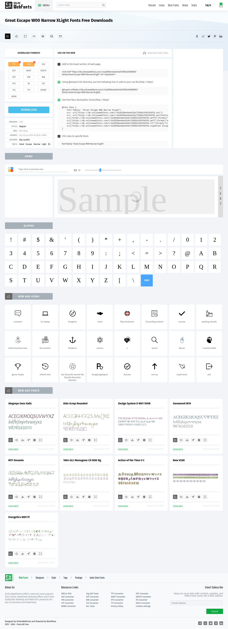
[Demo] (25, 36)
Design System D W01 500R (134, 403)
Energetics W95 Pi (19, 517)
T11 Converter (117, 603)
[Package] (43, 36)
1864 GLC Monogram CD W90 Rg (82, 460)
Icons (162, 5)
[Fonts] (60, 36)
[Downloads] (22, 440)
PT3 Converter (117, 600)
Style (54, 578)
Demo (185, 5)
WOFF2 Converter (143, 597)
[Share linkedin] (221, 36)
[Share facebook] (197, 36)
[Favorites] (16, 36)
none (14, 96)
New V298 (179, 460)
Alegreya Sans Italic (20, 403)
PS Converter (141, 600)
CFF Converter (67, 603)
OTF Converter (142, 593)
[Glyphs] (34, 36)
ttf (13, 64)
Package (78, 578)
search (103, 5)
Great (21, 144)
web (29, 64)
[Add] (7, 36)
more (146, 280)
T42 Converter (92, 603)
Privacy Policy (117, 606)
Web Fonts (23, 578)
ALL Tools (90, 606)
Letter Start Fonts (97, 578)
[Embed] (34, 440)
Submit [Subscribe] (214, 611)
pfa (28, 77)
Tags (65, 578)
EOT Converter (92, 597)
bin (43, 77)
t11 (28, 90)
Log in (208, 5)
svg (43, 64)
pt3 (14, 83)
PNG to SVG (66, 593)
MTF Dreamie (16, 460)
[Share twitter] (209, 36)
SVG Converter (67, 597)
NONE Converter (68, 606)
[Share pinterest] (215, 36)
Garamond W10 (182, 403)
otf (14, 77)
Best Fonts (173, 5)
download (29, 109)
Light (44, 144)
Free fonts (20, 5)
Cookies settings (143, 606)
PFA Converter (67, 600)
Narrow (37, 144)
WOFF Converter (118, 597)
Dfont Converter (143, 603)
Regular (22, 126)
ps (29, 83)
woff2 (44, 71)
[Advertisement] (198, 98)
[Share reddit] (203, 36)
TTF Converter (117, 593)
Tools (194, 5)
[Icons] (51, 36)
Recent (152, 5)
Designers (40, 578)
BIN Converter (92, 600)
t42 (14, 90)
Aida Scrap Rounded (75, 403)
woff (28, 71)
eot (14, 71)
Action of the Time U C (131, 460)
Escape (29, 144)
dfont (43, 90)
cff (43, 83)
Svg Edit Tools (92, 593)
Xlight (50, 144)
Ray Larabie (24, 140)
